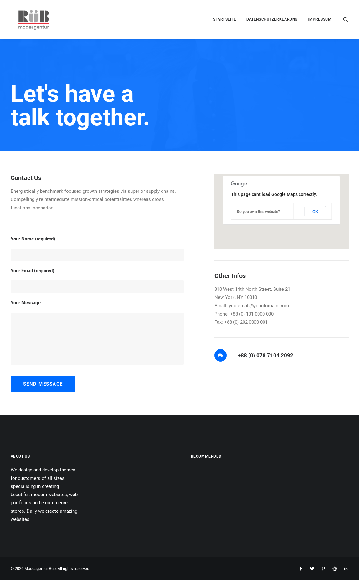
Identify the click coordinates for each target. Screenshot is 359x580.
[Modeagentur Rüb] (27, 19)
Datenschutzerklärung (272, 19)
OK (315, 211)
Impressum (319, 19)
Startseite (224, 19)
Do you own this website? (258, 211)
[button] (346, 19)
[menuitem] (225, 19)
